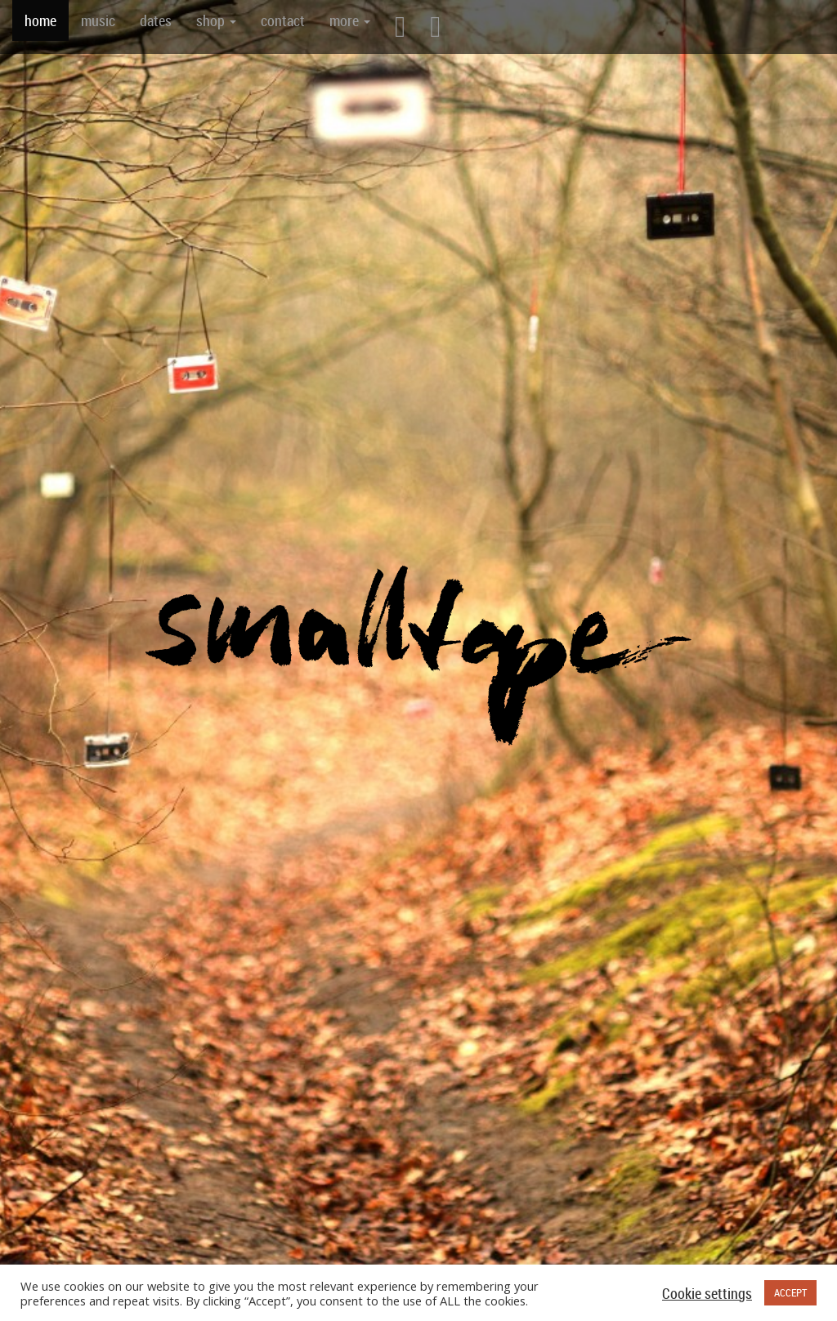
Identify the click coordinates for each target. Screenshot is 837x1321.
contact (283, 20)
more (349, 20)
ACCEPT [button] (790, 1292)
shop (216, 20)
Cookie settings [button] (707, 1293)
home (40, 20)
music (98, 20)
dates (156, 20)
